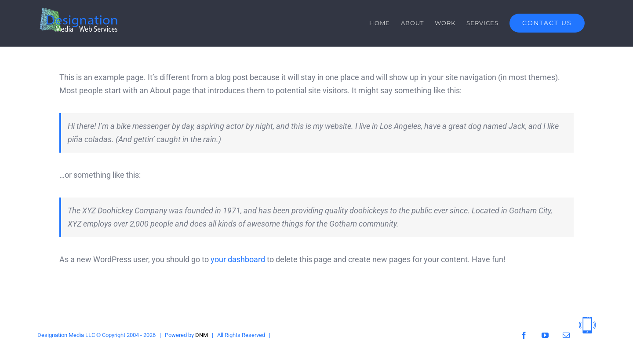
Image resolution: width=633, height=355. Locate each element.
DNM (201, 335)
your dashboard (238, 259)
